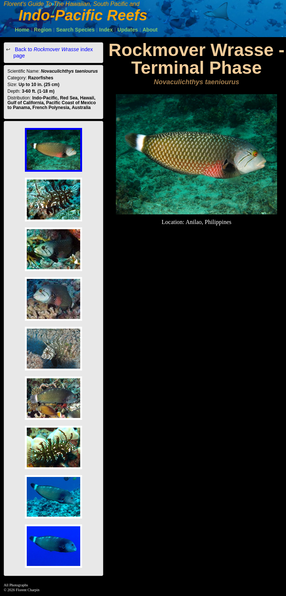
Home (22, 30)
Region (42, 30)
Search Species (75, 30)
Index (106, 30)
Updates (127, 30)
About (150, 30)
